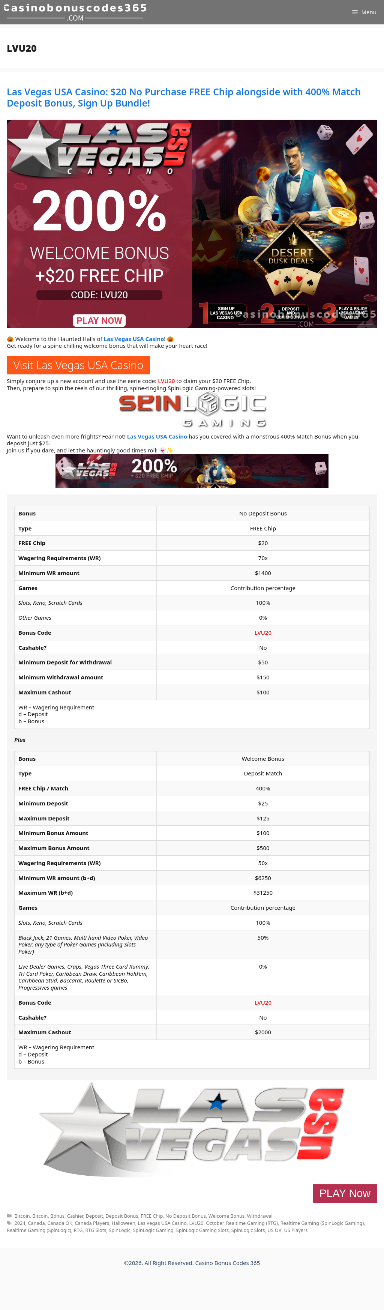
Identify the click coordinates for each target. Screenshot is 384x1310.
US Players (296, 1230)
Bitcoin (22, 1215)
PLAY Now (345, 1193)
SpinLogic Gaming (153, 1230)
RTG (78, 1230)
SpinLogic (119, 1230)
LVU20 (166, 381)
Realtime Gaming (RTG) (252, 1223)
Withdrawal (260, 1215)
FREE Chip (152, 1215)
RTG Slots (95, 1230)
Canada (36, 1223)
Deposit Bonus (121, 1215)
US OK (274, 1230)
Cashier (75, 1215)
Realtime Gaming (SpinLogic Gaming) (322, 1223)
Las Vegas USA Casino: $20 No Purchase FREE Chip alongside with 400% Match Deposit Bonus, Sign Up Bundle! (184, 97)
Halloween (123, 1223)
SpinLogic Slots (248, 1230)
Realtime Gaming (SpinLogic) (39, 1230)
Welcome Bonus (226, 1215)
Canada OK (59, 1223)
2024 (19, 1223)
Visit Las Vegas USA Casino (78, 365)
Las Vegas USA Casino (134, 339)
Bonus (57, 1215)
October (215, 1223)
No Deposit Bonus (185, 1215)
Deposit (94, 1215)
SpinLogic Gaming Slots (202, 1230)
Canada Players (92, 1223)
